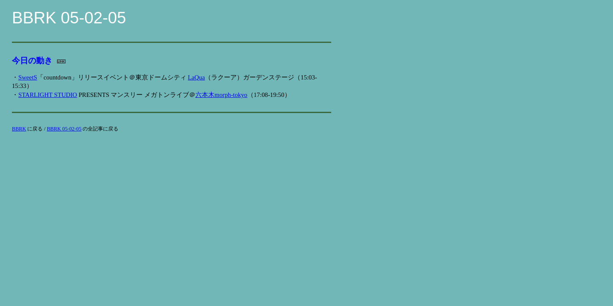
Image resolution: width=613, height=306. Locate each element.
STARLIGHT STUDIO (47, 94)
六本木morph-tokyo (221, 94)
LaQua (196, 77)
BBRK (19, 129)
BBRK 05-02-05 (64, 129)
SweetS (27, 77)
